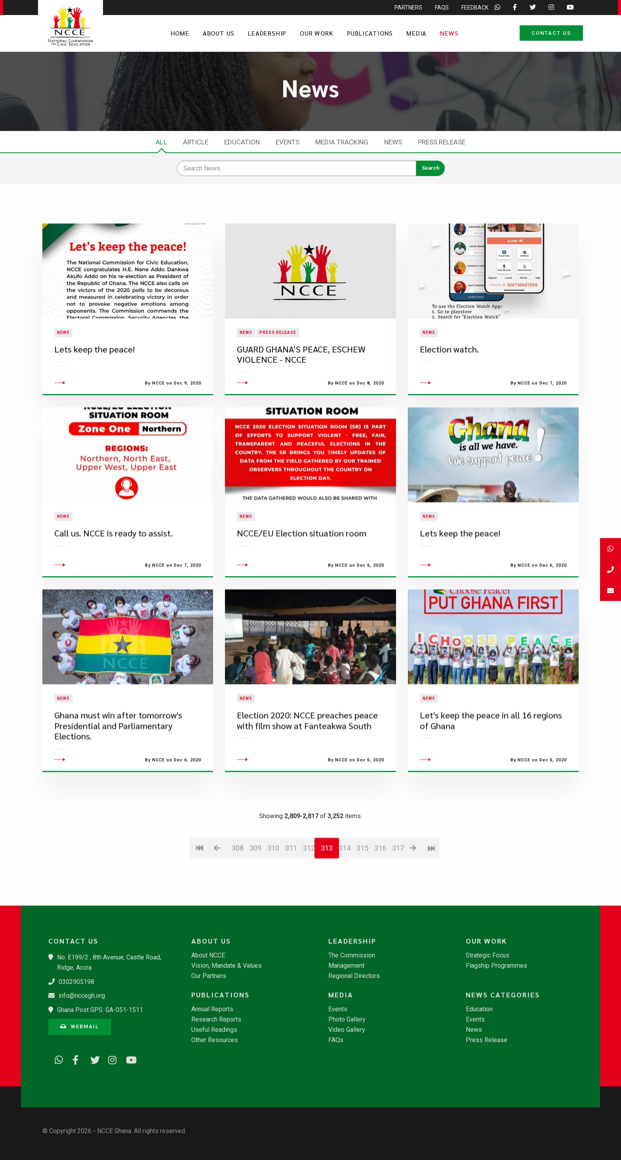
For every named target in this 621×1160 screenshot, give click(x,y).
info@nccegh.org (82, 995)
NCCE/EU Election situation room (301, 580)
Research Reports (216, 1019)
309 (255, 895)
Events (287, 142)
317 (398, 895)
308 (237, 895)
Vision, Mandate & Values (226, 966)
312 (308, 895)
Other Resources (214, 1040)
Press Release (441, 142)
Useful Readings (214, 1030)
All (161, 142)
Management (346, 966)
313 (327, 895)
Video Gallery (346, 1030)
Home (180, 33)
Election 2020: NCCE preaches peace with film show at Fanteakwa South (307, 767)
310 (273, 895)
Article (195, 142)
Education (242, 142)
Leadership (267, 33)
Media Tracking (341, 142)
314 (344, 895)
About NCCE (208, 955)
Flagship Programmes (496, 966)
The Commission (351, 955)
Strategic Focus (487, 955)
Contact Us (551, 33)
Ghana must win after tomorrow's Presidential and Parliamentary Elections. (118, 772)
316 (380, 895)
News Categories (503, 994)
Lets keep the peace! (94, 372)
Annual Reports (212, 1009)
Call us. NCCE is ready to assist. (113, 580)
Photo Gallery (347, 1019)
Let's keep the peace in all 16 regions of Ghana (491, 767)
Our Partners (208, 976)
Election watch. (449, 372)
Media (416, 33)
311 (291, 895)
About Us (218, 33)
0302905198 (76, 982)
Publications (370, 33)
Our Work (316, 33)
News (449, 33)
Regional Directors (354, 976)
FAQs (335, 1040)
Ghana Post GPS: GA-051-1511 (100, 1010)
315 (362, 895)
